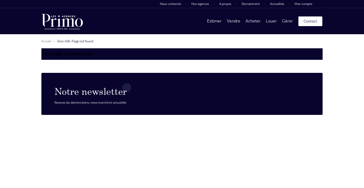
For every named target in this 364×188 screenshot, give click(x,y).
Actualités (277, 4)
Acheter (253, 21)
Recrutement (251, 4)
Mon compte (303, 4)
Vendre (233, 21)
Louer (271, 21)
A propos (225, 4)
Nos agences (200, 4)
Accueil (46, 41)
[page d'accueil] (62, 21)
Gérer (287, 21)
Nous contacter (170, 4)
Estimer (214, 21)
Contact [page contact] (310, 21)
